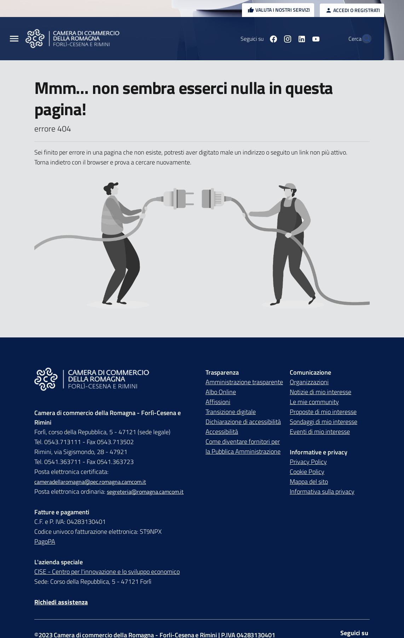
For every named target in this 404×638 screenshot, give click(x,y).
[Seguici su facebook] (258, 38)
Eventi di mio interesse (320, 431)
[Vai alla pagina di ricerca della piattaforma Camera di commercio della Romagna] (362, 38)
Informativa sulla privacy (322, 491)
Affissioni (218, 402)
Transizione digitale (231, 411)
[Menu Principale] (14, 39)
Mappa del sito (309, 481)
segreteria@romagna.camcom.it (145, 491)
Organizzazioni (309, 382)
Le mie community (314, 402)
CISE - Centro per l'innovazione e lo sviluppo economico (107, 571)
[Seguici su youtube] (300, 38)
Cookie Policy (307, 471)
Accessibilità (222, 431)
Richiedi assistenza (61, 602)
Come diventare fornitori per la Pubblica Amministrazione (243, 446)
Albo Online (221, 392)
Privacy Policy (308, 461)
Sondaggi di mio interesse (323, 421)
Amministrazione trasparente (244, 382)
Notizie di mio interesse (320, 392)
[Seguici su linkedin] (286, 38)
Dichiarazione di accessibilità (243, 421)
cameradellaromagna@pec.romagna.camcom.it (90, 481)
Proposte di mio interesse (323, 411)
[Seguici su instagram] (272, 38)
